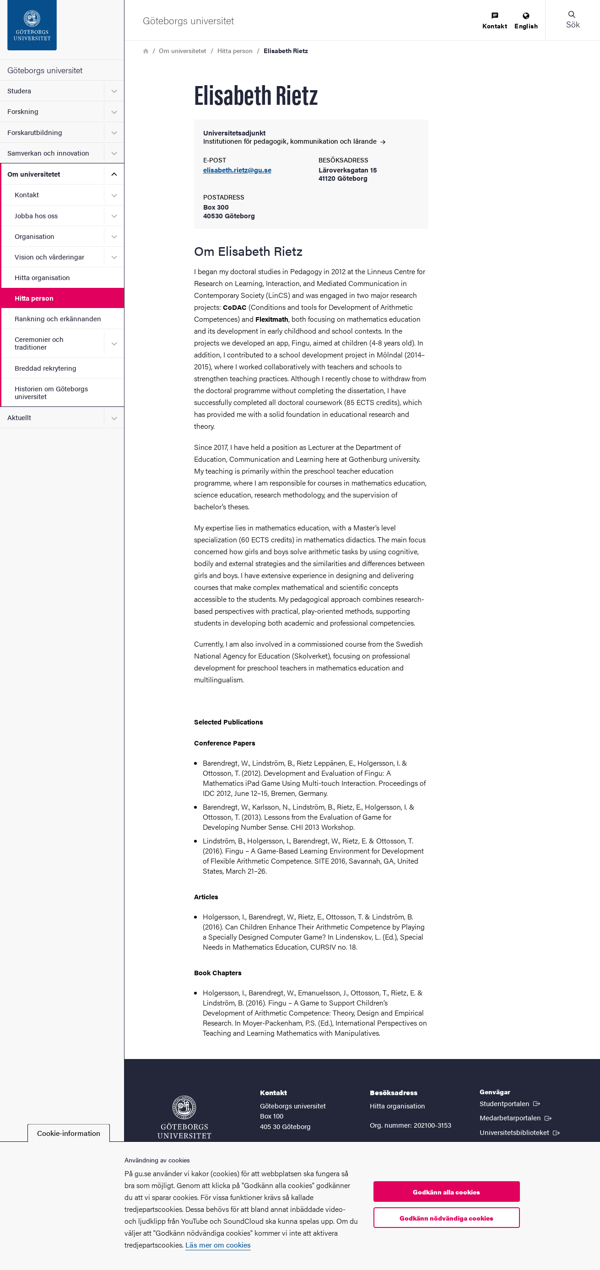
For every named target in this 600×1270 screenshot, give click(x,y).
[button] (572, 20)
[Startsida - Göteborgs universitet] (62, 29)
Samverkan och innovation (48, 152)
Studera (19, 90)
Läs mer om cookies (218, 1244)
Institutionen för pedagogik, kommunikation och (294, 141)
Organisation (34, 236)
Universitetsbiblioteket (521, 1132)
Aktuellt (19, 417)
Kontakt (27, 194)
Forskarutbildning (34, 132)
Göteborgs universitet (44, 70)
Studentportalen (511, 1103)
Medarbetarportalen (516, 1117)
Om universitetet (33, 173)
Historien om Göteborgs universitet (51, 392)
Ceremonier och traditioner (39, 342)
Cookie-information (68, 1133)
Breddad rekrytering (45, 368)
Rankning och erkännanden (58, 318)
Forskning (22, 111)
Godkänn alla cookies (446, 1191)
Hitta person (34, 298)
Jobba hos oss (36, 215)
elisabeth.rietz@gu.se (237, 170)
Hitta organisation (42, 277)
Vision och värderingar (49, 256)
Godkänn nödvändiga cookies (446, 1217)
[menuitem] (495, 21)
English (526, 21)
